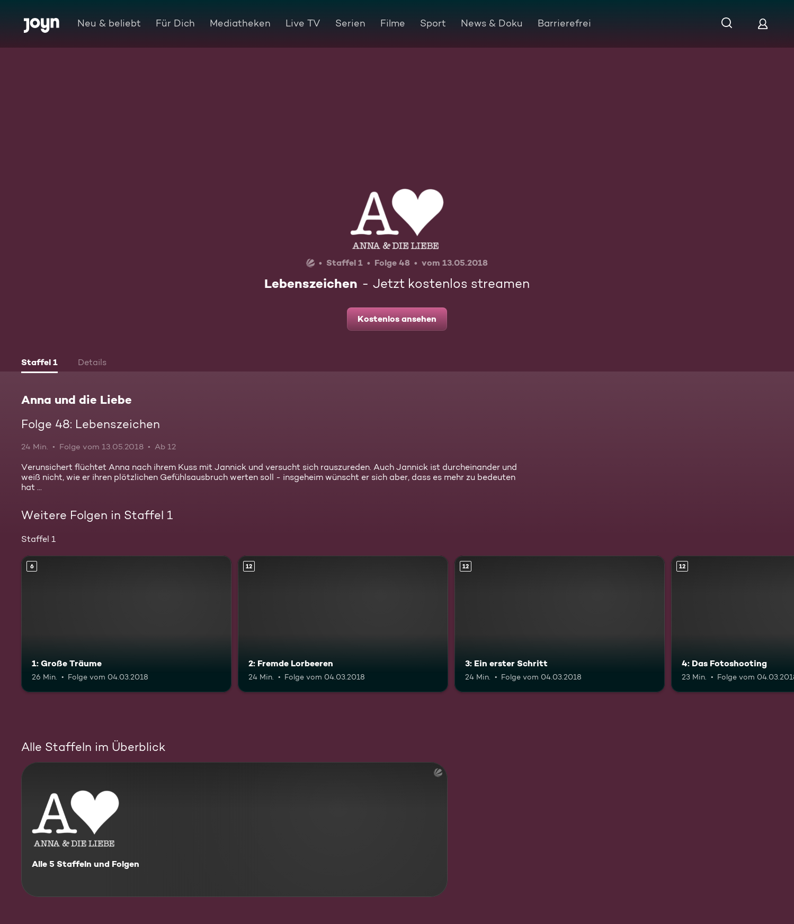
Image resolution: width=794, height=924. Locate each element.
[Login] (763, 23)
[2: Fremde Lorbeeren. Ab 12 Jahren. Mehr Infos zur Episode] (343, 624)
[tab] (39, 363)
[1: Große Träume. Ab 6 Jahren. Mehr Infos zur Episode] (126, 624)
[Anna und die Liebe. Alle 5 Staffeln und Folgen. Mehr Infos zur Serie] (234, 829)
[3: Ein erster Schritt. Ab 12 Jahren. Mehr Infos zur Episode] (559, 624)
